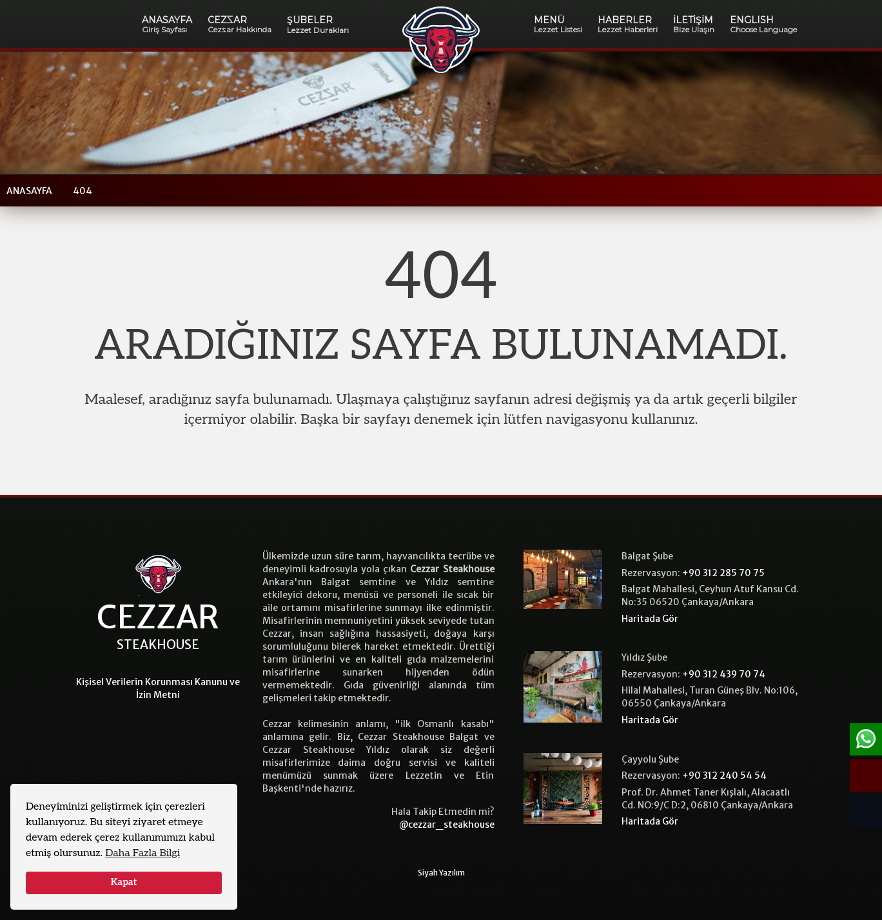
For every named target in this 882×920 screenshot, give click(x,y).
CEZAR (239, 24)
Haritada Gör (650, 619)
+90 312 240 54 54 (724, 775)
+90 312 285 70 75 (723, 573)
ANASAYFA (167, 24)
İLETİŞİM (693, 24)
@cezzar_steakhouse (447, 824)
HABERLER (628, 24)
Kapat (124, 882)
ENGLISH (763, 24)
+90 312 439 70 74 (723, 674)
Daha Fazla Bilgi (142, 853)
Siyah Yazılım (441, 872)
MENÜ (558, 24)
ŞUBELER (318, 24)
